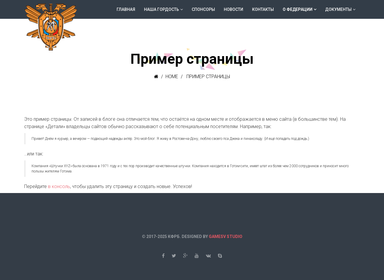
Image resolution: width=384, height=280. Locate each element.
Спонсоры (203, 9)
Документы (338, 9)
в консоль (59, 186)
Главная (126, 9)
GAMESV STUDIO (225, 236)
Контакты (263, 9)
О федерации (297, 9)
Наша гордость (161, 9)
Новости (233, 9)
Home (171, 76)
